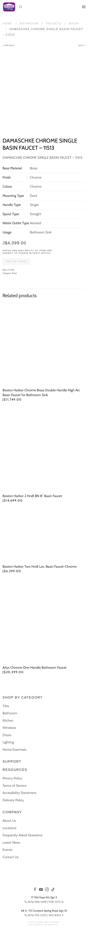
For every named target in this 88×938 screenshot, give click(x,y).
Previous (8, 45)
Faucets (53, 23)
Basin (74, 23)
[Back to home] (9, 7)
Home (7, 23)
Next (81, 45)
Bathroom (29, 23)
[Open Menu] (83, 7)
